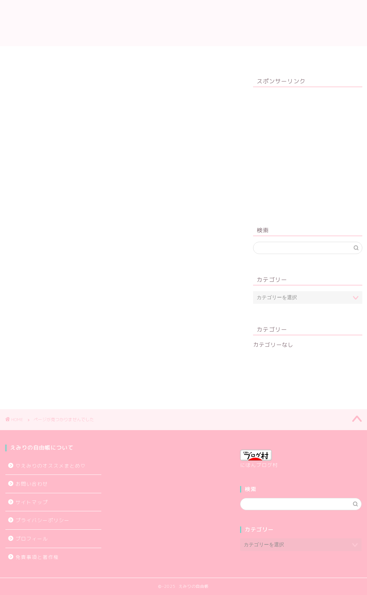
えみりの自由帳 (183, 23)
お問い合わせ (285, 55)
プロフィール (112, 55)
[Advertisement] (307, 152)
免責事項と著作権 (37, 557)
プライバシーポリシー (224, 55)
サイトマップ (162, 55)
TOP (72, 55)
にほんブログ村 (259, 459)
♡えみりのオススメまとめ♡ (51, 465)
